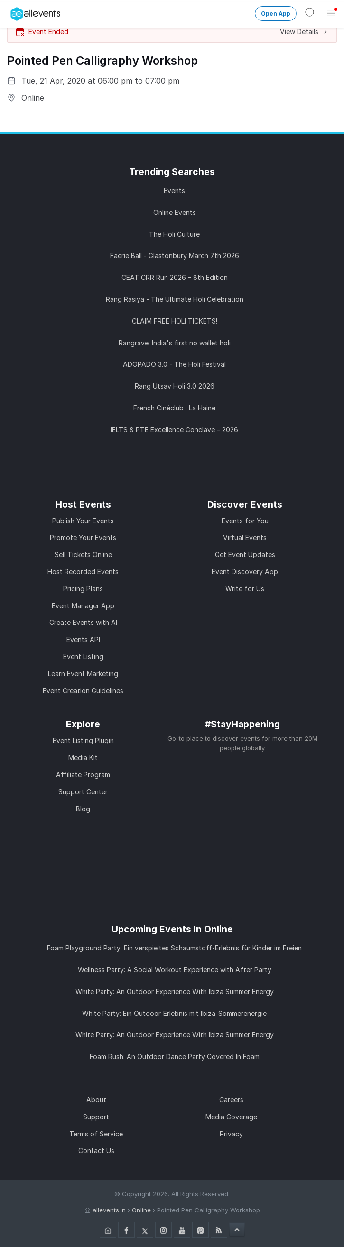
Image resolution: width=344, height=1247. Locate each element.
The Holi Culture (174, 234)
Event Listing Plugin (83, 740)
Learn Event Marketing (83, 674)
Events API (83, 639)
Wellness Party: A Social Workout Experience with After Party (174, 970)
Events (174, 190)
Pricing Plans (83, 589)
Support (96, 1117)
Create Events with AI (83, 622)
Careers (231, 1100)
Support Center (83, 792)
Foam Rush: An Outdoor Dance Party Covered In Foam (175, 1056)
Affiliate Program (83, 775)
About (96, 1100)
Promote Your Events (83, 537)
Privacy (231, 1134)
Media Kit (83, 758)
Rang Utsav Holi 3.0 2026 (174, 386)
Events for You (245, 521)
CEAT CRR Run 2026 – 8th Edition (174, 277)
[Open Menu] (331, 13)
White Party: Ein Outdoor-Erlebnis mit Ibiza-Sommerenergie (174, 1013)
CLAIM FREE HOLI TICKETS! (174, 321)
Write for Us (244, 589)
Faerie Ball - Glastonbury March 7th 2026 (174, 255)
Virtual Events (245, 537)
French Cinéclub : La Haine (174, 408)
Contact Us (96, 1150)
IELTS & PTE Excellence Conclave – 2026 (174, 430)
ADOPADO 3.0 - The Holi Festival (174, 364)
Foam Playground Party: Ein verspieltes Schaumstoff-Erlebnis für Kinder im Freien (174, 948)
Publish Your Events (83, 521)
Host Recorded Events (83, 572)
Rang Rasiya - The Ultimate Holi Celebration (174, 299)
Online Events (174, 212)
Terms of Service (96, 1134)
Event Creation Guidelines (83, 691)
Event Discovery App (245, 572)
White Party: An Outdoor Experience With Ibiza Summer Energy (174, 991)
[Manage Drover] (12, 11)
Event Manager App (83, 606)
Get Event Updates (245, 554)
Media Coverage (231, 1117)
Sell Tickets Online (83, 554)
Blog (83, 809)
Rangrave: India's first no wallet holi (175, 343)
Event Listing (83, 656)
